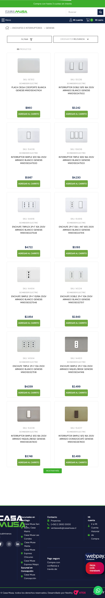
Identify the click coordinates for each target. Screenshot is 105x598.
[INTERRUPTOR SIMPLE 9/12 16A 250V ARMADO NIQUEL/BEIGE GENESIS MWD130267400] (28, 434)
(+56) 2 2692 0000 (61, 524)
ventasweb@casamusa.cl (63, 528)
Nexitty (69, 592)
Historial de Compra (95, 535)
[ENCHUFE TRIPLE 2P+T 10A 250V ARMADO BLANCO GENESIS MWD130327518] (28, 364)
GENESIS (50, 28)
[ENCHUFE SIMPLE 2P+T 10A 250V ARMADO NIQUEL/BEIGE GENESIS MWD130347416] (76, 364)
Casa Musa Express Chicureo (29, 553)
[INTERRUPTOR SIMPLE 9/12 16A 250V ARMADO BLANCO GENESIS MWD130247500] (28, 155)
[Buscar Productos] (101, 12)
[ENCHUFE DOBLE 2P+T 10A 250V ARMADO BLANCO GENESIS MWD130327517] (76, 294)
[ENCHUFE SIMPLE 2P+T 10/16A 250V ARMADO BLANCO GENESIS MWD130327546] (28, 294)
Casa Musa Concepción (30, 576)
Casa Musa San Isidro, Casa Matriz (31, 528)
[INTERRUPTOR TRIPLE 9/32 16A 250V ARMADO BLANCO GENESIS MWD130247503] (76, 155)
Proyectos (56, 520)
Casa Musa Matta (29, 544)
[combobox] (82, 12)
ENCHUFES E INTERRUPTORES (27, 28)
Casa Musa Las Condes (31, 537)
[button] (76, 20)
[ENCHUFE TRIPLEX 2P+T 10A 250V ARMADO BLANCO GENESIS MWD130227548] (28, 225)
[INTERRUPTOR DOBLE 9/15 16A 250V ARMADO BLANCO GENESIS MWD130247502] (76, 85)
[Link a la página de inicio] (7, 28)
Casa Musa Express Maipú (31, 562)
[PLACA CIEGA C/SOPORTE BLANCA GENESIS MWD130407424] (28, 85)
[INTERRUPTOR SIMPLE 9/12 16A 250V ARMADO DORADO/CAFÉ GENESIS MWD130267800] (76, 434)
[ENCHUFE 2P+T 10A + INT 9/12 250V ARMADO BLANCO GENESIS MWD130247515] (76, 225)
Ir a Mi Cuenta (94, 526)
